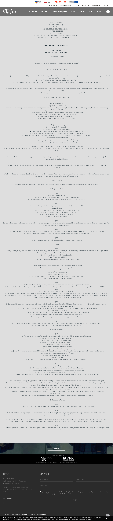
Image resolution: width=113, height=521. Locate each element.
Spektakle (44, 12)
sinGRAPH (43, 514)
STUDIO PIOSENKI (52, 6)
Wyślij (75, 500)
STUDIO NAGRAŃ (96, 6)
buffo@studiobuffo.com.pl (11, 483)
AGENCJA (76, 6)
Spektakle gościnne (60, 12)
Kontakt (100, 12)
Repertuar (33, 12)
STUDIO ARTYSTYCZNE (65, 6)
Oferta (82, 12)
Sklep (91, 12)
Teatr (73, 12)
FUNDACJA (105, 6)
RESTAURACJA (85, 6)
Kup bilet (57, 448)
